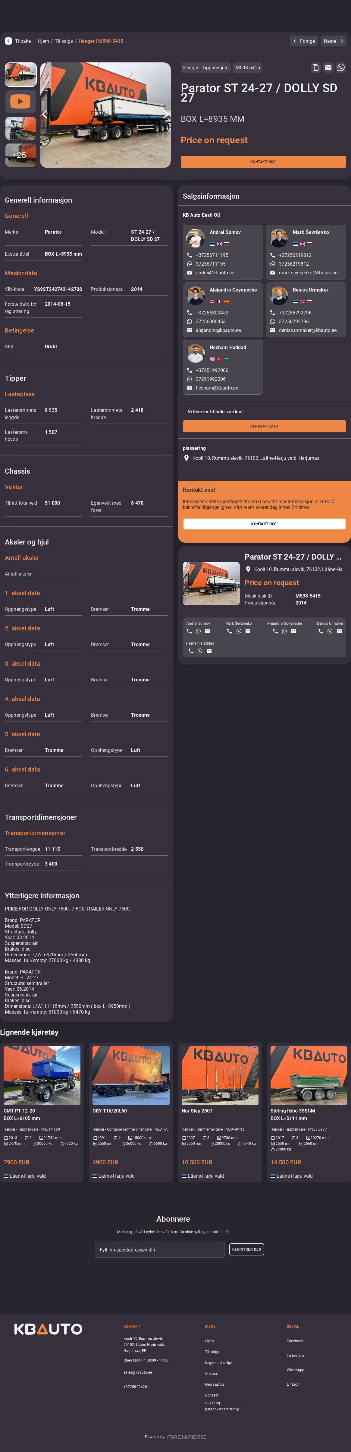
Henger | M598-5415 (101, 41)
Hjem (43, 41)
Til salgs (64, 41)
